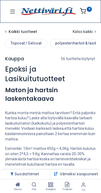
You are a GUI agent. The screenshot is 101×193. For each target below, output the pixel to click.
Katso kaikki (84, 31)
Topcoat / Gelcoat (26, 43)
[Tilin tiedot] (83, 185)
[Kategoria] (50, 185)
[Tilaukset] (67, 185)
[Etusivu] (17, 185)
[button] (79, 174)
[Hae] (34, 185)
